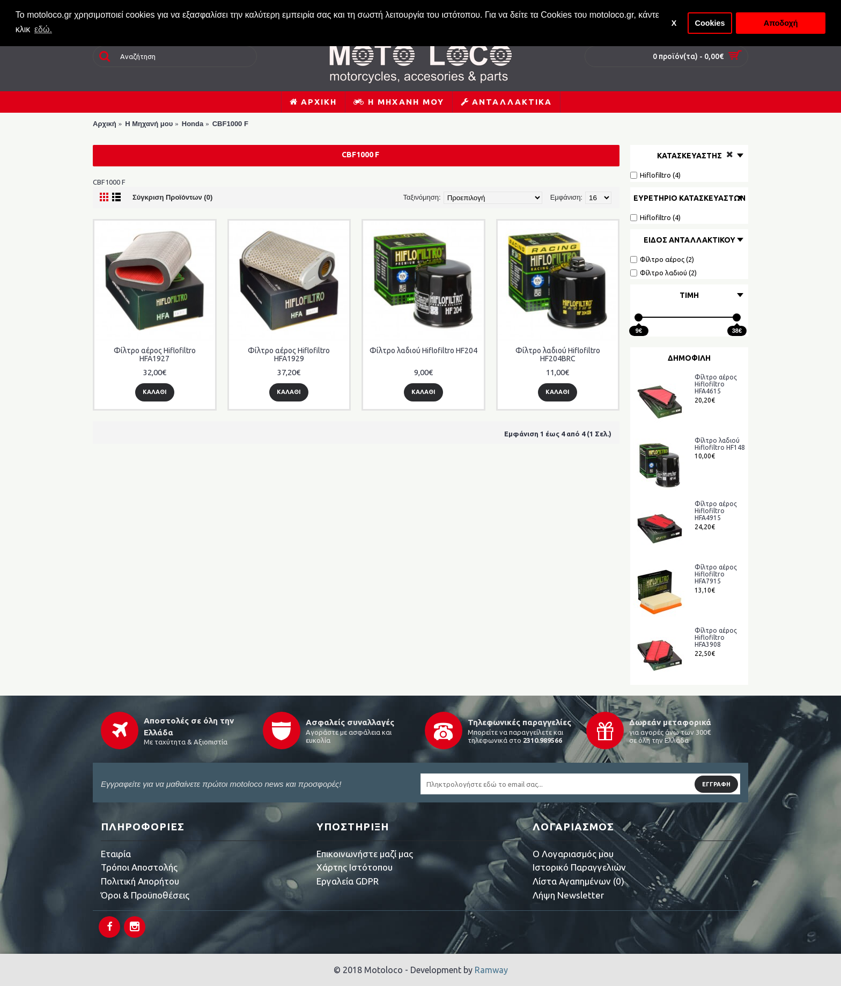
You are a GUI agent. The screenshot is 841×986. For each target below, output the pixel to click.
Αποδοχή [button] (781, 23)
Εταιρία (116, 854)
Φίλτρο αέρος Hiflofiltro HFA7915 (716, 574)
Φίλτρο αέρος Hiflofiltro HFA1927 (155, 354)
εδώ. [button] (43, 29)
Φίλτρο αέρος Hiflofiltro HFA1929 (289, 354)
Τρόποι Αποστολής (139, 867)
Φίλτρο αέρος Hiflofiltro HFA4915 (716, 510)
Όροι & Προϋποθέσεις (145, 895)
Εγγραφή (716, 784)
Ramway (491, 970)
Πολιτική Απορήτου (140, 881)
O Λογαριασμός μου (573, 854)
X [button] (674, 23)
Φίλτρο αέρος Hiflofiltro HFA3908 (716, 637)
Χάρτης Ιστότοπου (354, 867)
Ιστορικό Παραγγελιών (579, 867)
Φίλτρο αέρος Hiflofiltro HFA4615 (716, 384)
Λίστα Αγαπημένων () (578, 881)
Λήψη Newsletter (568, 895)
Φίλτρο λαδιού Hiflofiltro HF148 (720, 444)
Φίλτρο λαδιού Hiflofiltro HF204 (423, 350)
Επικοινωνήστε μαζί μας (364, 854)
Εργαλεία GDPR (347, 881)
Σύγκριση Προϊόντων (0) (172, 197)
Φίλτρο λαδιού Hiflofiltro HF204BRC (557, 354)
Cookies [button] (710, 23)
